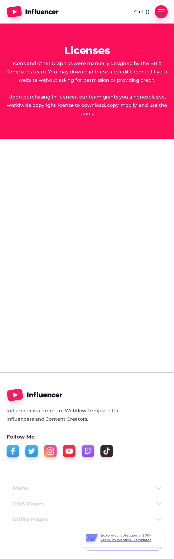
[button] (141, 11)
